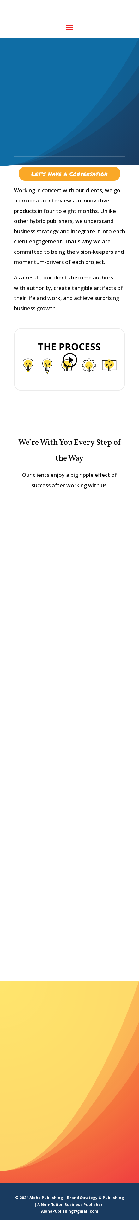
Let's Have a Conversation (69, 173)
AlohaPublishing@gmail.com (69, 1211)
